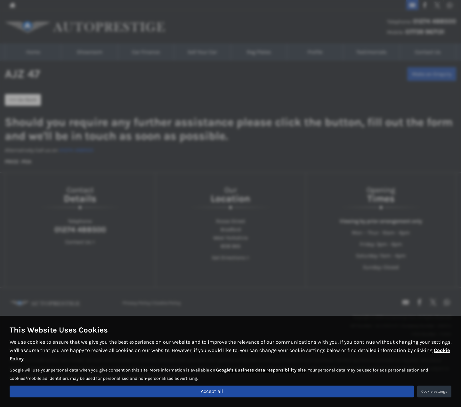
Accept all (212, 391)
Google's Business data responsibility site (261, 369)
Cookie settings (434, 391)
